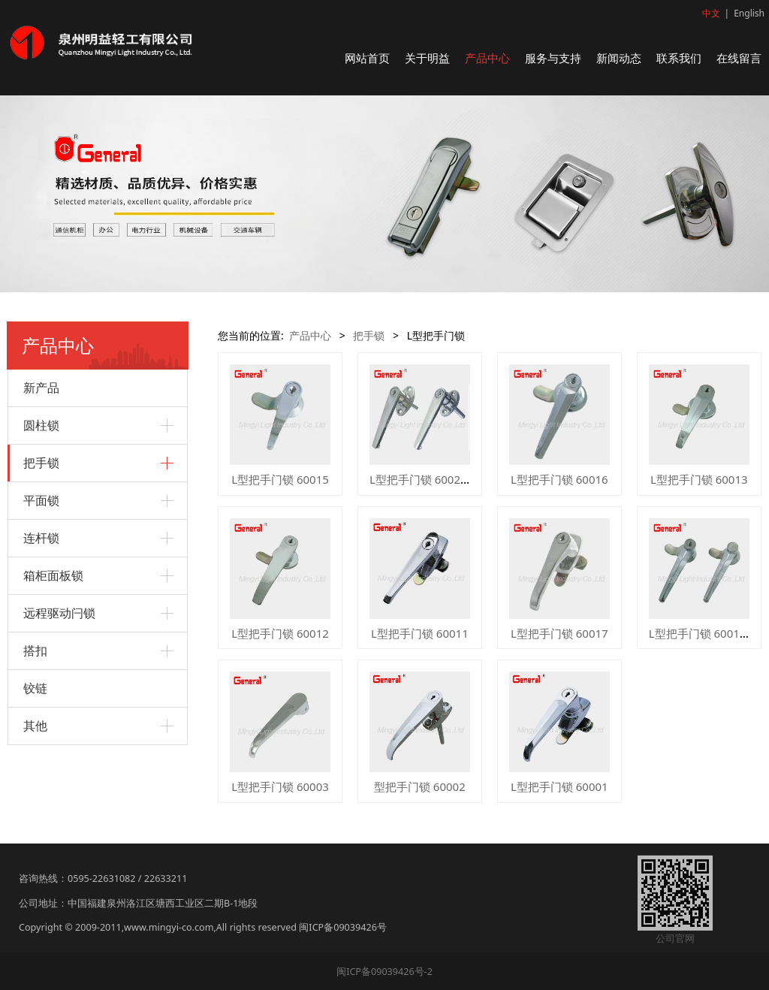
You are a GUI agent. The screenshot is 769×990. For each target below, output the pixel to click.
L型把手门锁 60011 (420, 633)
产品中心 (487, 57)
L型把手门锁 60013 (699, 479)
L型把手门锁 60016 (559, 479)
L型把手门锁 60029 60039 (435, 479)
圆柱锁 (41, 425)
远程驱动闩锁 (59, 613)
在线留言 (738, 57)
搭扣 (35, 650)
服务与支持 (553, 57)
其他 (35, 725)
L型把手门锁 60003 (280, 786)
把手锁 (41, 462)
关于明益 (427, 57)
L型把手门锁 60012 (280, 633)
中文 (711, 13)
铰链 (35, 688)
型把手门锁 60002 (420, 786)
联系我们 (678, 57)
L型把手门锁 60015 (280, 479)
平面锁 (41, 500)
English (749, 13)
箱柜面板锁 (53, 575)
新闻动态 (618, 57)
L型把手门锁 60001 (559, 786)
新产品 (41, 387)
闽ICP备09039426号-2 (384, 971)
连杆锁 (41, 538)
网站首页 (367, 57)
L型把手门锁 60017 (559, 633)
